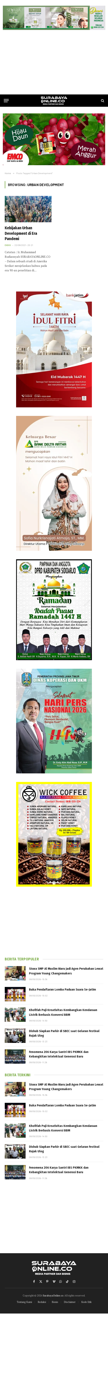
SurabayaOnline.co (53, 1295)
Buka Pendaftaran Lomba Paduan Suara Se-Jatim (62, 989)
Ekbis (8, 245)
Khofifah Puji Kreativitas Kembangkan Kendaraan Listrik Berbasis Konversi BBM (63, 1012)
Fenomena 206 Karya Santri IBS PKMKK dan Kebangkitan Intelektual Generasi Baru (58, 1054)
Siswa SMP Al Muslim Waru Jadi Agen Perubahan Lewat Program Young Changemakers (66, 971)
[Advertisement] (54, 62)
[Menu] (6, 100)
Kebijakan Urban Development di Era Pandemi (21, 233)
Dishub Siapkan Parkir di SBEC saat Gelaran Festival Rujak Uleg (64, 1033)
